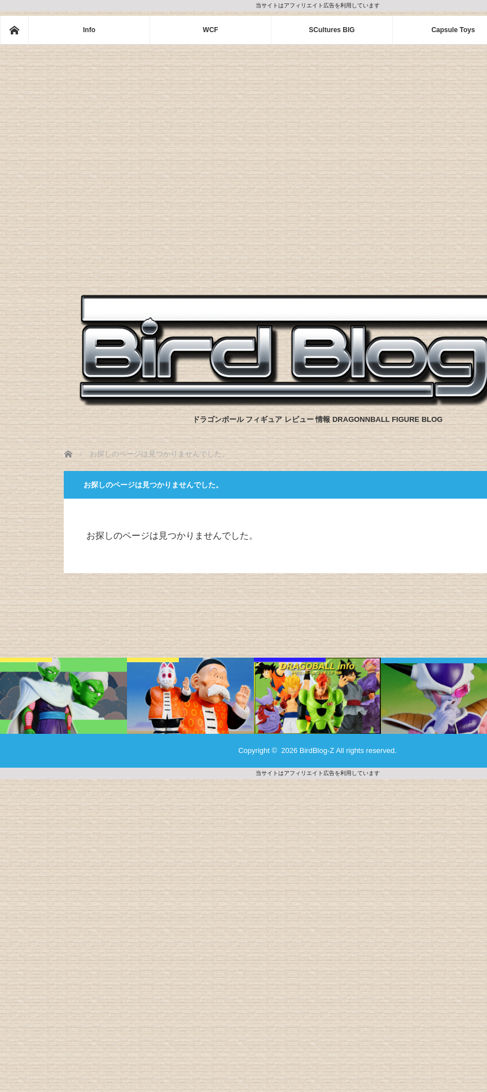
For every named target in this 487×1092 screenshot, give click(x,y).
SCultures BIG (331, 30)
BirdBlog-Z (317, 750)
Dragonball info (289, 662)
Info (89, 30)
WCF (210, 30)
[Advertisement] (106, 156)
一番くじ (26, 662)
